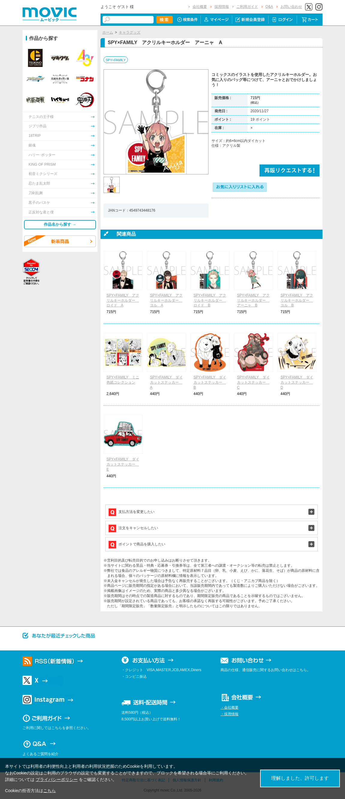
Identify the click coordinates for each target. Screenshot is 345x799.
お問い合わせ (291, 7)
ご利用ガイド (247, 7)
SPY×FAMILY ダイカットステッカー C (253, 382)
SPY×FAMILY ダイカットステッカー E (122, 464)
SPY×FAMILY (116, 60)
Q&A (269, 7)
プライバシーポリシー (57, 779)
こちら (49, 790)
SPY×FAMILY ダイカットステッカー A (166, 382)
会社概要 (200, 7)
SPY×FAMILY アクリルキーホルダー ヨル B (296, 300)
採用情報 (221, 7)
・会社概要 (229, 707)
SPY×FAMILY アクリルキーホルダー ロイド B (210, 300)
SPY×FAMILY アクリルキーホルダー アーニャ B (253, 300)
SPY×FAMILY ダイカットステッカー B (210, 382)
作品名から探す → (60, 224)
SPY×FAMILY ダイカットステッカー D (296, 382)
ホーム (107, 32)
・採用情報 (229, 714)
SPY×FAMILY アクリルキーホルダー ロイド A (122, 300)
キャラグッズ (129, 32)
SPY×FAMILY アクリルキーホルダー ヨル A (166, 300)
